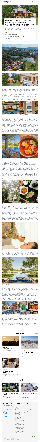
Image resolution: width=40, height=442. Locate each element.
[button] (34, 38)
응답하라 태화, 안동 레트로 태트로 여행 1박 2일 (29, 393)
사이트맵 (28, 411)
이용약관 (28, 407)
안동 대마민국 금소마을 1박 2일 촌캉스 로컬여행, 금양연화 (10, 394)
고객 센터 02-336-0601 (19, 418)
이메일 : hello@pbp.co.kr (19, 420)
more (36, 333)
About (28, 406)
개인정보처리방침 (29, 409)
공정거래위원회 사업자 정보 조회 (19, 425)
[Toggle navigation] (30, 2)
